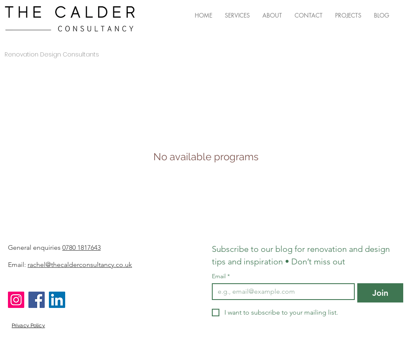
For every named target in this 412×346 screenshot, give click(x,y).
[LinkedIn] (57, 300)
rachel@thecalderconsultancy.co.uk (80, 265)
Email (221, 276)
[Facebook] (36, 300)
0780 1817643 (81, 247)
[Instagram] (16, 300)
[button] (237, 15)
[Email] (281, 291)
